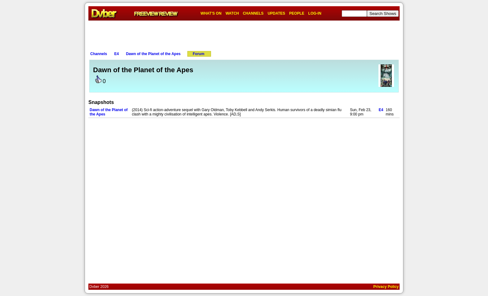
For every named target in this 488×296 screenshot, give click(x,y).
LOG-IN (314, 13)
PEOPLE (296, 13)
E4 (116, 54)
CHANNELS (253, 13)
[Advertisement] (244, 35)
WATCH (232, 13)
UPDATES (276, 13)
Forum (198, 54)
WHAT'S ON (210, 13)
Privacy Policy (386, 286)
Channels (98, 54)
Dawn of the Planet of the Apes (153, 54)
